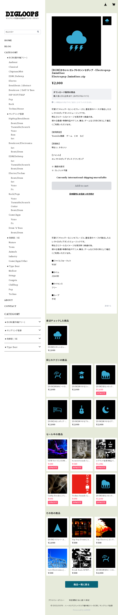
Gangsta (13, 280)
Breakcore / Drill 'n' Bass (21, 90)
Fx (12, 189)
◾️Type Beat (13, 266)
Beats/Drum (17, 123)
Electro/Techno (17, 173)
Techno (13, 294)
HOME (8, 40)
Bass (13, 135)
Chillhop (13, 285)
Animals (13, 252)
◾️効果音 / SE (13, 238)
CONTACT (10, 306)
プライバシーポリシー (56, 600)
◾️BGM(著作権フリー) (17, 57)
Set (12, 138)
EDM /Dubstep (16, 76)
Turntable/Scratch (20, 127)
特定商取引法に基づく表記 (79, 600)
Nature (12, 242)
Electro (13, 81)
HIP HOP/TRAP (17, 95)
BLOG (7, 46)
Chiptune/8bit (16, 71)
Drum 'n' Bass (16, 228)
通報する (108, 306)
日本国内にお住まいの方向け (81, 194)
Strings (12, 275)
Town (12, 247)
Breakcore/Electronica (20, 143)
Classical (13, 67)
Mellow (13, 271)
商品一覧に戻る (82, 584)
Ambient (13, 62)
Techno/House (16, 109)
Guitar (14, 206)
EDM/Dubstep (16, 156)
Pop (11, 99)
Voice (14, 131)
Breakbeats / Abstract (20, 85)
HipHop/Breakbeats (19, 118)
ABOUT (8, 300)
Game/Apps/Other (18, 261)
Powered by (81, 610)
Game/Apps (15, 215)
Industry (13, 256)
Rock (11, 104)
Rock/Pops (14, 194)
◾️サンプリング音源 (15, 114)
